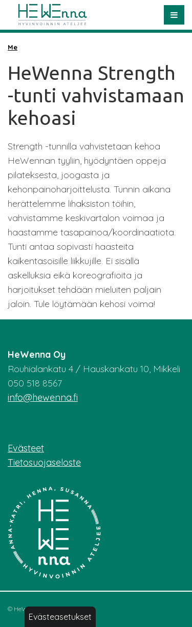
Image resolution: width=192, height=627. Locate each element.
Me (12, 47)
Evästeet (26, 448)
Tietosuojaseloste (44, 462)
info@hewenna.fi (43, 397)
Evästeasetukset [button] (60, 617)
